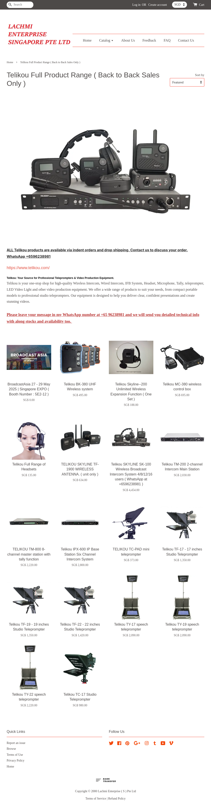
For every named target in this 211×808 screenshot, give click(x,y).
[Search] (20, 5)
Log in (136, 4)
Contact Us (186, 40)
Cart (201, 4)
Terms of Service (95, 798)
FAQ (167, 40)
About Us (128, 40)
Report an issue (16, 743)
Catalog (106, 40)
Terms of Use (15, 754)
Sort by (199, 75)
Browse (11, 748)
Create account (157, 4)
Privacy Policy (15, 760)
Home (87, 40)
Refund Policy (117, 798)
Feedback (149, 40)
